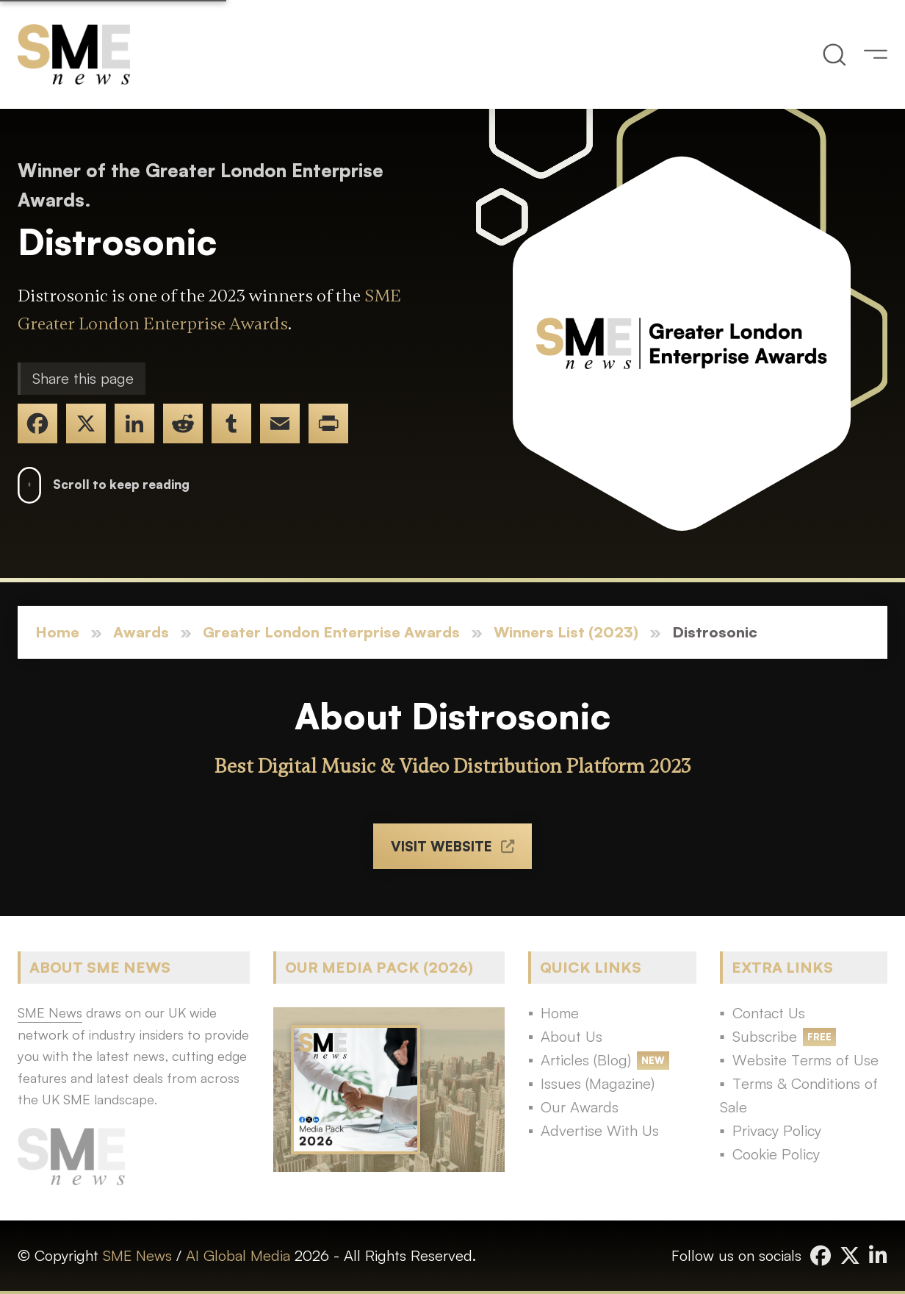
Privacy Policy (776, 1130)
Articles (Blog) (586, 1060)
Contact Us (768, 1013)
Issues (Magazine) (598, 1083)
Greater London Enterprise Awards (331, 632)
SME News (137, 1255)
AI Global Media (238, 1255)
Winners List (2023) (566, 632)
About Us (571, 1036)
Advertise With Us (600, 1130)
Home (57, 632)
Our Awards (580, 1107)
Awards (141, 632)
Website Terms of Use (805, 1060)
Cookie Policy (776, 1154)
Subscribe (764, 1036)
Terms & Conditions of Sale (799, 1095)
